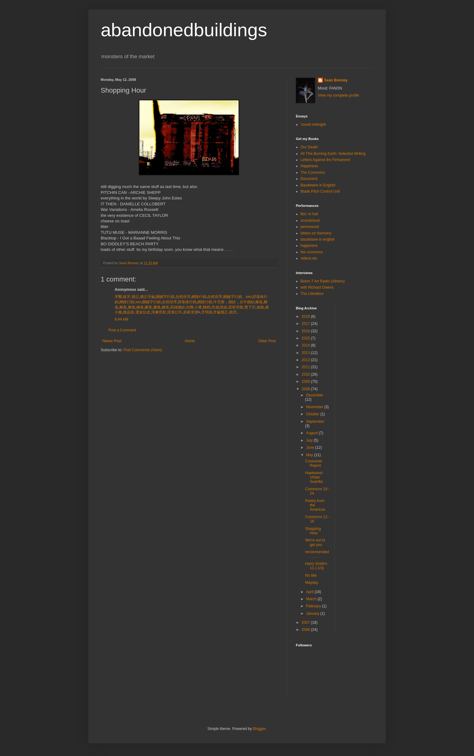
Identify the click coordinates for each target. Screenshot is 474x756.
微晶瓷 (128, 312)
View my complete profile (338, 95)
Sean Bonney (336, 80)
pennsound (310, 227)
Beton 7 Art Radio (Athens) (323, 281)
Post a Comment (122, 330)
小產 (198, 307)
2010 (306, 374)
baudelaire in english (318, 239)
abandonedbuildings (184, 30)
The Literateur (312, 293)
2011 (306, 367)
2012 (306, 360)
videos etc (309, 258)
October (313, 414)
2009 (306, 381)
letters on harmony (316, 233)
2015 (306, 338)
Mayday (311, 582)
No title (311, 575)
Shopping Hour (313, 531)
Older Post (267, 341)
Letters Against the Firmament (325, 160)
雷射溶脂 (235, 307)
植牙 (126, 297)
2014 (306, 345)
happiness (309, 245)
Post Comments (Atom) (142, 350)
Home (190, 341)
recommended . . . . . (317, 554)
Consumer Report (313, 463)
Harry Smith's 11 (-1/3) (316, 566)
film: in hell (309, 214)
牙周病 (206, 312)
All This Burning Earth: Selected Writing (333, 153)
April (310, 592)
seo (249, 297)
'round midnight (313, 124)
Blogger (259, 729)
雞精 (206, 307)
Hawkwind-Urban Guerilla (314, 477)
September (315, 421)
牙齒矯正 (220, 312)
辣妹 (223, 307)
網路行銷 (198, 297)
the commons (312, 252)
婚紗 (232, 302)
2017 (306, 323)
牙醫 (118, 297)
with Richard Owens (317, 287)
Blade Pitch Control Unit (320, 191)
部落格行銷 (187, 302)
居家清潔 (190, 312)
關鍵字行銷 (165, 297)
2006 (306, 629)
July (310, 440)
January (313, 613)
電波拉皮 (142, 312)
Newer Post (111, 341)
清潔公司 (174, 312)
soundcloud (310, 220)
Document (309, 179)
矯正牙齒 (147, 297)
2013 (306, 353)
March (312, 599)
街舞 (190, 307)
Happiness (309, 166)
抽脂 (260, 307)
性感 (215, 307)
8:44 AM (121, 319)
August (312, 433)
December (314, 395)
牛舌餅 (219, 302)
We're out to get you (315, 542)
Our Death (309, 147)
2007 (306, 622)
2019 (306, 316)
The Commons (313, 172)
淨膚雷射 (158, 312)
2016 (306, 331)
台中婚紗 (246, 302)
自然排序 (183, 297)
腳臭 (259, 302)
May (310, 455)
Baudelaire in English (318, 185)
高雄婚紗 (177, 307)
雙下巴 (250, 307)
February (314, 606)
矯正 (135, 297)
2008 (306, 389)
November (315, 407)
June (310, 447)
